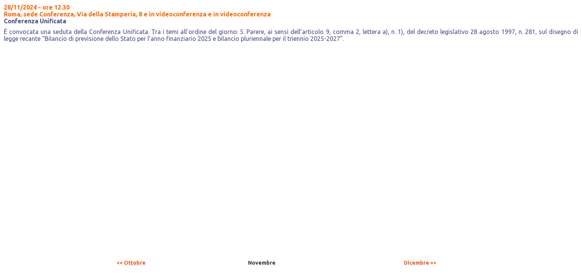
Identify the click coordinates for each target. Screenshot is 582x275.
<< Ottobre (131, 263)
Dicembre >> (420, 263)
